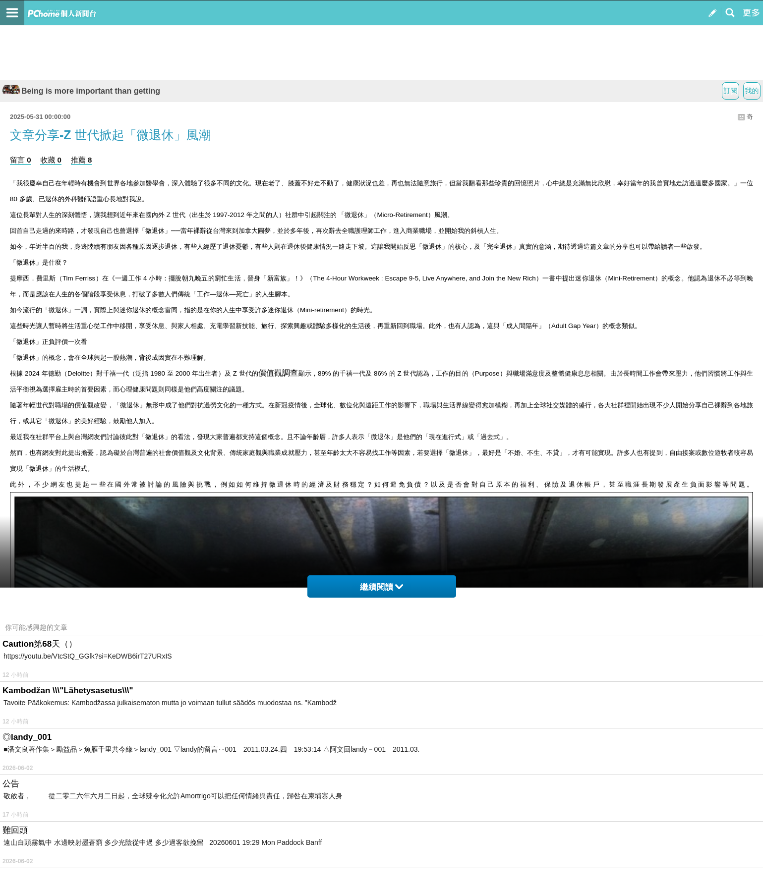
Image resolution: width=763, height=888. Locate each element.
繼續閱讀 (381, 587)
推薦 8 (81, 160)
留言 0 (20, 160)
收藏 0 (50, 160)
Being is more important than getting (81, 91)
